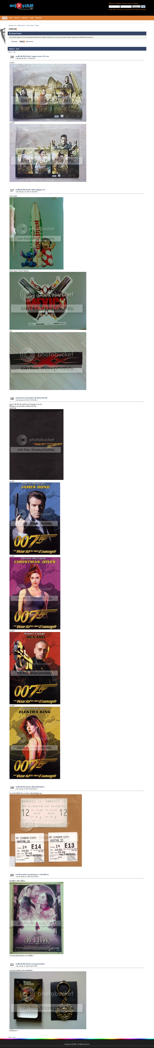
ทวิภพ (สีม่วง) (44, 874)
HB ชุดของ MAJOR (40, 398)
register (136, 3)
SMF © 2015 (75, 1041)
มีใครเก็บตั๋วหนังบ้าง (38, 787)
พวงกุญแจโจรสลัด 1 (38, 964)
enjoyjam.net (69, 1044)
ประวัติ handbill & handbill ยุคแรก (27, 874)
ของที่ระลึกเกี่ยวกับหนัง (22, 56)
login (129, 3)
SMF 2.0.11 (69, 1041)
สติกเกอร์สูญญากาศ (38, 190)
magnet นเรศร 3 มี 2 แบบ (40, 56)
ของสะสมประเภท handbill (24, 398)
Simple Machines (84, 1041)
